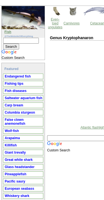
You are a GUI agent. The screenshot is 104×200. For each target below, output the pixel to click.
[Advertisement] (48, 58)
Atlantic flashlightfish (48, 103)
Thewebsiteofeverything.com (57, 132)
